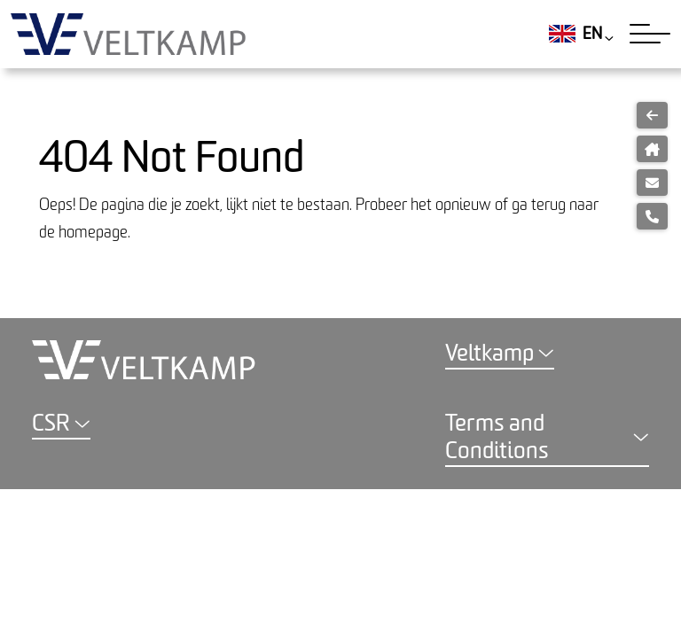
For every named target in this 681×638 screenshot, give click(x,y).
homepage (93, 232)
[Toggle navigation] (650, 33)
